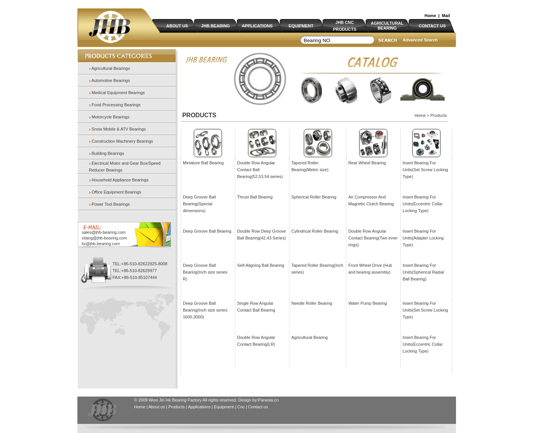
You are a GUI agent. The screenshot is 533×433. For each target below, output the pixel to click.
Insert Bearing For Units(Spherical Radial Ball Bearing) (423, 272)
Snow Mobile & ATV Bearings (119, 129)
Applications (199, 407)
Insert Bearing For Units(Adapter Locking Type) (423, 238)
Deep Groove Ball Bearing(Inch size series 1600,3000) (205, 310)
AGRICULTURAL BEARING (387, 25)
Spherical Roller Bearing (313, 197)
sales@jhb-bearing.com (104, 232)
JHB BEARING (215, 26)
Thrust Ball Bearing (255, 197)
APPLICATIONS (257, 26)
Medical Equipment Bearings (118, 92)
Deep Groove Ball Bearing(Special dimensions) (199, 204)
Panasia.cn (268, 400)
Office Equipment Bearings (117, 192)
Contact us (258, 407)
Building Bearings (108, 153)
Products (176, 407)
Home (430, 15)
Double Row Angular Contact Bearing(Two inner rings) (373, 238)
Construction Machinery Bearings (122, 141)
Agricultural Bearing (309, 337)
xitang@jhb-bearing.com (104, 238)
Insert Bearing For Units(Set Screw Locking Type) (425, 170)
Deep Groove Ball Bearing (207, 231)
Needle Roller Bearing (311, 303)
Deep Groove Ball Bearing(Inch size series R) (205, 272)
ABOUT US (177, 26)
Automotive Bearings (110, 80)
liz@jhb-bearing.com (101, 243)
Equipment (224, 407)
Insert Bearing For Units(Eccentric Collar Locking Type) (423, 204)
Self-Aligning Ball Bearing (260, 265)
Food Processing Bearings (116, 104)
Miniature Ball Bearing (203, 163)
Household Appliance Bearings (120, 180)
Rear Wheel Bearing (367, 163)
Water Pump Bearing (367, 303)
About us (156, 407)
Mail (446, 15)
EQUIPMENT (301, 26)
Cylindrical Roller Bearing (314, 231)
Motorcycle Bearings (111, 117)
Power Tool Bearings (111, 204)
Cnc (241, 407)
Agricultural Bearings (110, 68)
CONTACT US (432, 26)
